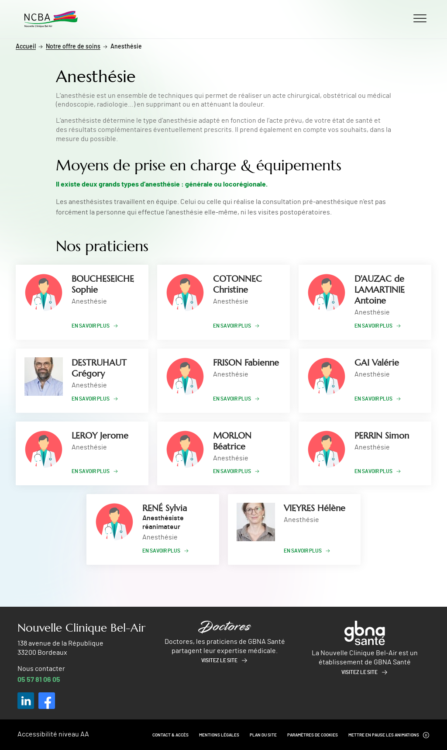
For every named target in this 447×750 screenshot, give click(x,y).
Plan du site (263, 735)
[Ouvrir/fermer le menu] (420, 18)
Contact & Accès (170, 735)
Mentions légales (219, 735)
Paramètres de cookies (312, 735)
